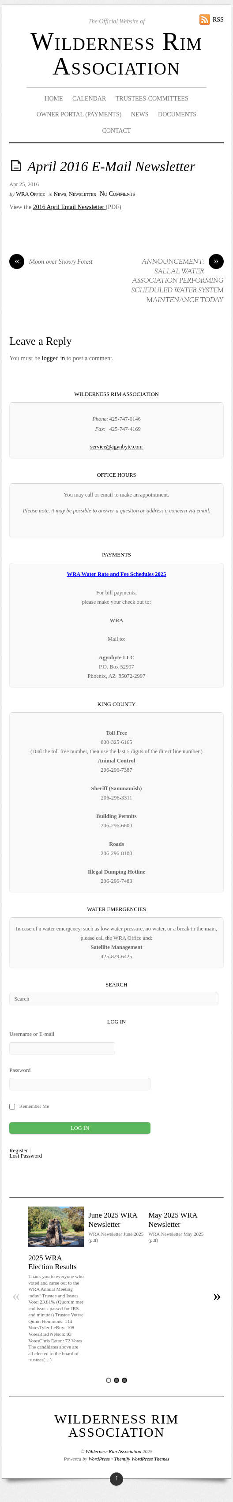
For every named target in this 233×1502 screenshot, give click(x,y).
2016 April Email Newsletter (68, 207)
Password (19, 1070)
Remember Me (34, 1106)
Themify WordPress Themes (141, 1458)
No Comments (117, 194)
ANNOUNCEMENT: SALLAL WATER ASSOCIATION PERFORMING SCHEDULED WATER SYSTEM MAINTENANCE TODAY (178, 281)
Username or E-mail (31, 1034)
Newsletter (82, 194)
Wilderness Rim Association (116, 54)
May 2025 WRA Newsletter (172, 1219)
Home (54, 98)
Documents (177, 114)
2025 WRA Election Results (52, 1262)
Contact (116, 130)
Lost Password (25, 1156)
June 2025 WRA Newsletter (112, 1219)
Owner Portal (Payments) (79, 114)
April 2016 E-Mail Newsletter (111, 166)
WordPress (98, 1458)
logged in (53, 358)
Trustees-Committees (152, 98)
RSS (218, 19)
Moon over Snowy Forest (51, 262)
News (140, 114)
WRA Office (30, 194)
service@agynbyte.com (116, 447)
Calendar (89, 98)
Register (18, 1151)
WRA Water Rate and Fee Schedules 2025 (116, 574)
